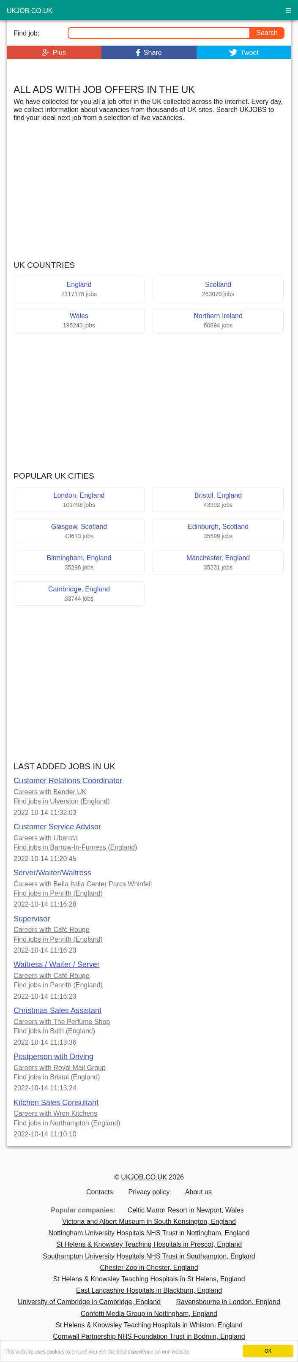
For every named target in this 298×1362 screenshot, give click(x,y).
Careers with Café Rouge (52, 929)
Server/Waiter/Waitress (52, 873)
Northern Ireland (218, 320)
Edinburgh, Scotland (218, 531)
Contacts (99, 1192)
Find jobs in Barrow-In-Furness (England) (75, 847)
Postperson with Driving (53, 1056)
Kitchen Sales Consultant (56, 1102)
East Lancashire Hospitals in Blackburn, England (149, 1290)
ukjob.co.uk (29, 10)
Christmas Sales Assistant (57, 1010)
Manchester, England (218, 562)
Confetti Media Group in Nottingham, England (149, 1313)
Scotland (218, 289)
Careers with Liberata (46, 838)
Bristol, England (218, 500)
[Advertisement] (149, 69)
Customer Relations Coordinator (68, 780)
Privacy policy (149, 1192)
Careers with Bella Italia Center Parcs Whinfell (83, 884)
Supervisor (32, 919)
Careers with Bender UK (50, 791)
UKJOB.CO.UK (144, 1177)
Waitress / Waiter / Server (57, 964)
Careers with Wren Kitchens (55, 1113)
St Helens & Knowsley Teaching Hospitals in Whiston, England (149, 1325)
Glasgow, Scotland (79, 531)
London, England (79, 500)
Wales (79, 320)
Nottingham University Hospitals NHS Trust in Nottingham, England (149, 1233)
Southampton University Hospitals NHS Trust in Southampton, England (149, 1256)
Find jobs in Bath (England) (54, 1031)
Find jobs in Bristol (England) (57, 1077)
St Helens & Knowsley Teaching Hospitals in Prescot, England (149, 1244)
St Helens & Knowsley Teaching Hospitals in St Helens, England (149, 1279)
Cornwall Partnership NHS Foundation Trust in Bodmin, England (149, 1336)
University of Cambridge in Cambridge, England (89, 1301)
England (79, 289)
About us (198, 1192)
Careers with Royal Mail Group (60, 1067)
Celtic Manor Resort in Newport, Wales (186, 1210)
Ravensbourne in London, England (228, 1301)
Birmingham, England (79, 562)
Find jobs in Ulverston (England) (62, 801)
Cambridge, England (79, 594)
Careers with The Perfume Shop (62, 1021)
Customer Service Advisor (57, 827)
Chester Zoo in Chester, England (149, 1267)
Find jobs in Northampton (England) (67, 1123)
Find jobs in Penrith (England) (58, 893)
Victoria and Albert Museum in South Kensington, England (149, 1221)
